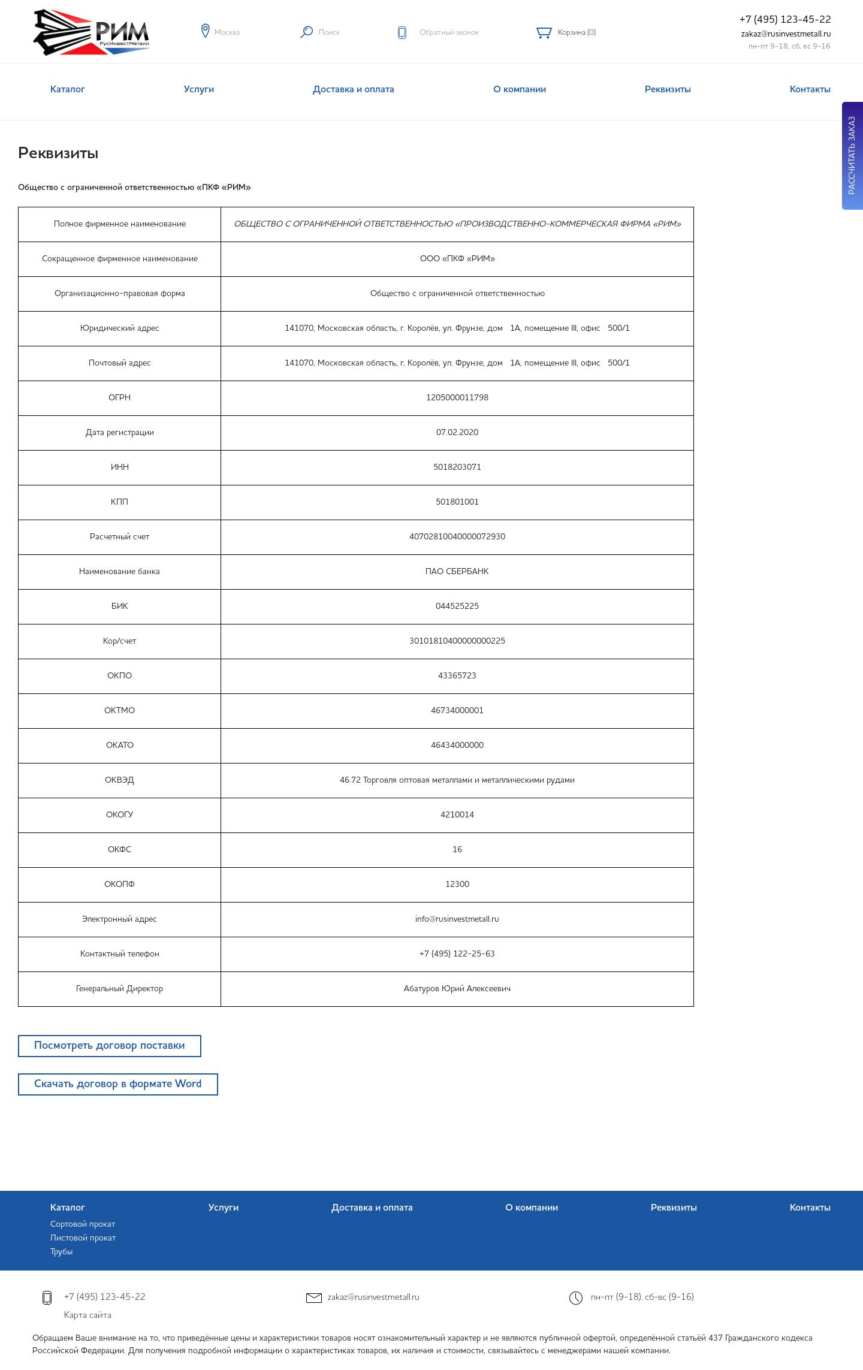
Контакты (810, 90)
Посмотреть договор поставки (109, 1045)
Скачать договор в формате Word (118, 1084)
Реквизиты (668, 90)
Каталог (67, 90)
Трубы (61, 1252)
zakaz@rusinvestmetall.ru (786, 34)
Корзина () (577, 33)
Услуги (199, 90)
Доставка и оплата (353, 90)
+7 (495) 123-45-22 (785, 20)
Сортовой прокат (82, 1224)
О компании (519, 90)
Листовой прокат (83, 1238)
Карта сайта (87, 1315)
